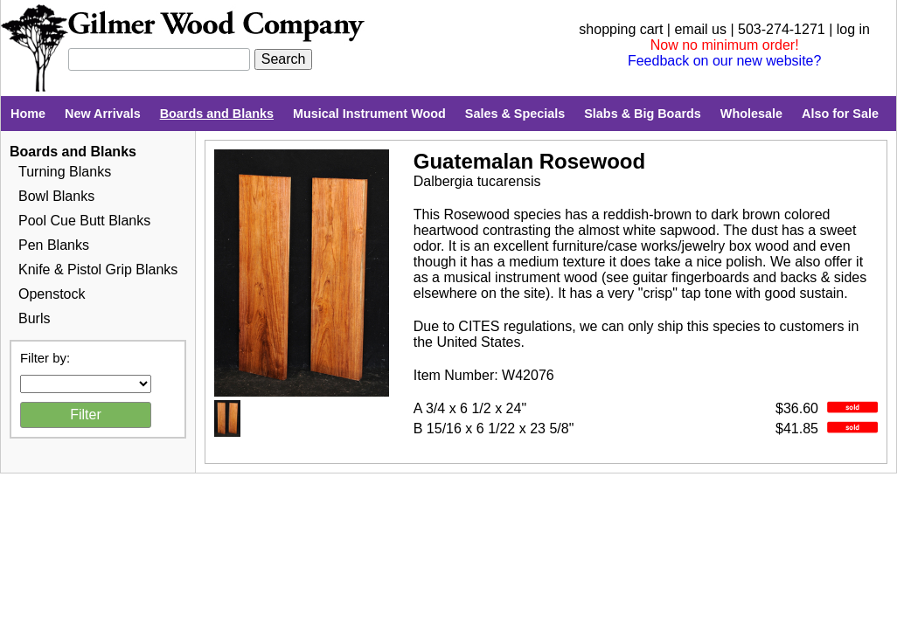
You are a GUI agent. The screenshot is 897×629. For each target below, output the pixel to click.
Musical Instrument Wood (369, 114)
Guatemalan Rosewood (529, 161)
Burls (34, 318)
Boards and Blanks (217, 114)
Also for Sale (840, 114)
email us (700, 29)
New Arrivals (103, 114)
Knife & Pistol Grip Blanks (97, 269)
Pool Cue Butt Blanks (84, 220)
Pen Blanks (53, 245)
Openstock (51, 294)
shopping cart (621, 29)
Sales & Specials (515, 114)
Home (27, 114)
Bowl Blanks (56, 196)
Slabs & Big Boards (642, 114)
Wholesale (751, 114)
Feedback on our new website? (724, 60)
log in (853, 29)
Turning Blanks (64, 171)
